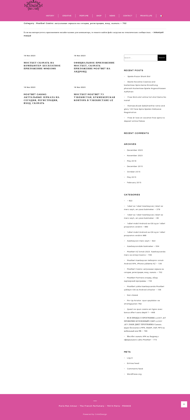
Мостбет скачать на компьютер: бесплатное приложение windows (42, 66)
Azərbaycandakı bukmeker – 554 (143, 246)
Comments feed (135, 369)
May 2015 (131, 177)
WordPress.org (134, 374)
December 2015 (135, 166)
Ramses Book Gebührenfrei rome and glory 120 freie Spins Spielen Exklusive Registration (144, 109)
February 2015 (134, 183)
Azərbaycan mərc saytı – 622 (141, 241)
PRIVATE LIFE (146, 16)
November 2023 (135, 156)
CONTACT (127, 16)
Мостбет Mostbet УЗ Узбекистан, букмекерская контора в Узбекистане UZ (94, 97)
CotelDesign (101, 414)
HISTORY (50, 16)
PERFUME (83, 16)
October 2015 (133, 172)
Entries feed (133, 363)
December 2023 (135, 150)
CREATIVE (67, 16)
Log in (130, 358)
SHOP (98, 16)
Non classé (132, 295)
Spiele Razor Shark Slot (139, 76)
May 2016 (131, 161)
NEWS (112, 16)
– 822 (129, 201)
